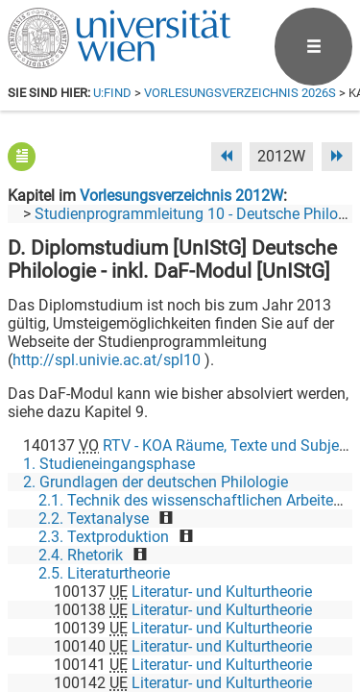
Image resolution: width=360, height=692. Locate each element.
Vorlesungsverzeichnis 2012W (181, 195)
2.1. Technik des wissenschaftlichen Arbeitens (193, 500)
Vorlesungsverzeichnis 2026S (240, 93)
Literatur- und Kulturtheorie (222, 591)
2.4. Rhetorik (80, 555)
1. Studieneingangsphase (109, 464)
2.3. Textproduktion (103, 537)
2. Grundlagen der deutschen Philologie (155, 482)
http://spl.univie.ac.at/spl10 (106, 360)
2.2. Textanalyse (93, 518)
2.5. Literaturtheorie (104, 573)
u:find (112, 93)
